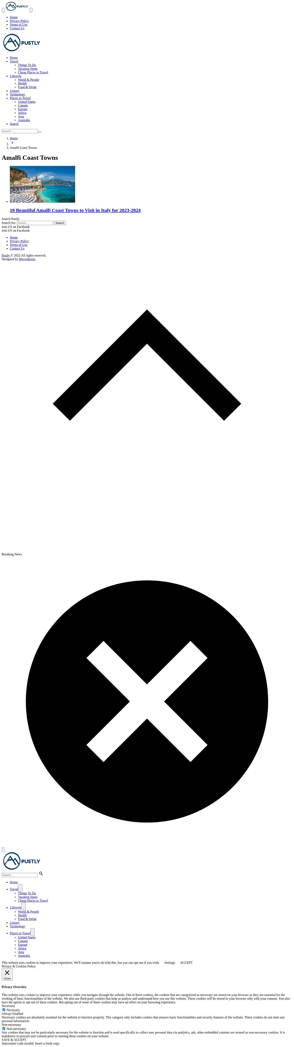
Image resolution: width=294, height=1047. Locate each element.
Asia (21, 116)
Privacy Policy (19, 21)
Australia (24, 120)
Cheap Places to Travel (33, 72)
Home (14, 17)
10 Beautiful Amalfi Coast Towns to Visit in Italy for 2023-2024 (75, 210)
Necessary (13, 1010)
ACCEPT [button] (186, 962)
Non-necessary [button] (11, 1024)
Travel (14, 61)
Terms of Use (18, 24)
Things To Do (27, 65)
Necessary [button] (8, 1006)
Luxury (14, 90)
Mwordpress (27, 259)
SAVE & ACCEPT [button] (14, 1039)
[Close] (3, 850)
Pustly (6, 255)
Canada (23, 105)
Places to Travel (20, 98)
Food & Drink (27, 87)
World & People (28, 79)
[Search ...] (20, 131)
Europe (22, 109)
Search (14, 124)
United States (27, 101)
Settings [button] (169, 962)
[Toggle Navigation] (3, 10)
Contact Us (17, 28)
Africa (22, 112)
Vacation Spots (28, 68)
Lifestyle (15, 76)
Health (22, 83)
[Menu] (20, 887)
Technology (17, 94)
